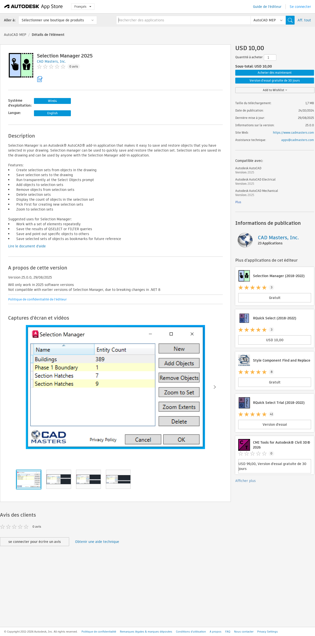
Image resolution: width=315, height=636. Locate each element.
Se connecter (300, 6)
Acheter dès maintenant (275, 73)
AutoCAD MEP (15, 34)
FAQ (227, 632)
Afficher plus (245, 480)
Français (82, 6)
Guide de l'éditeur (267, 6)
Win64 (52, 101)
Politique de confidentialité (98, 632)
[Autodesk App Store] (33, 6)
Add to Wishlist (275, 90)
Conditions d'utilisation (191, 632)
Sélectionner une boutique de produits (53, 20)
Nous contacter (243, 632)
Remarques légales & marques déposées (146, 632)
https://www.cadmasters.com (293, 132)
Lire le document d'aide (27, 246)
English (52, 113)
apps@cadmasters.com (297, 140)
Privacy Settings (267, 632)
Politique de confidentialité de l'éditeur (37, 299)
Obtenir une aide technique (97, 541)
